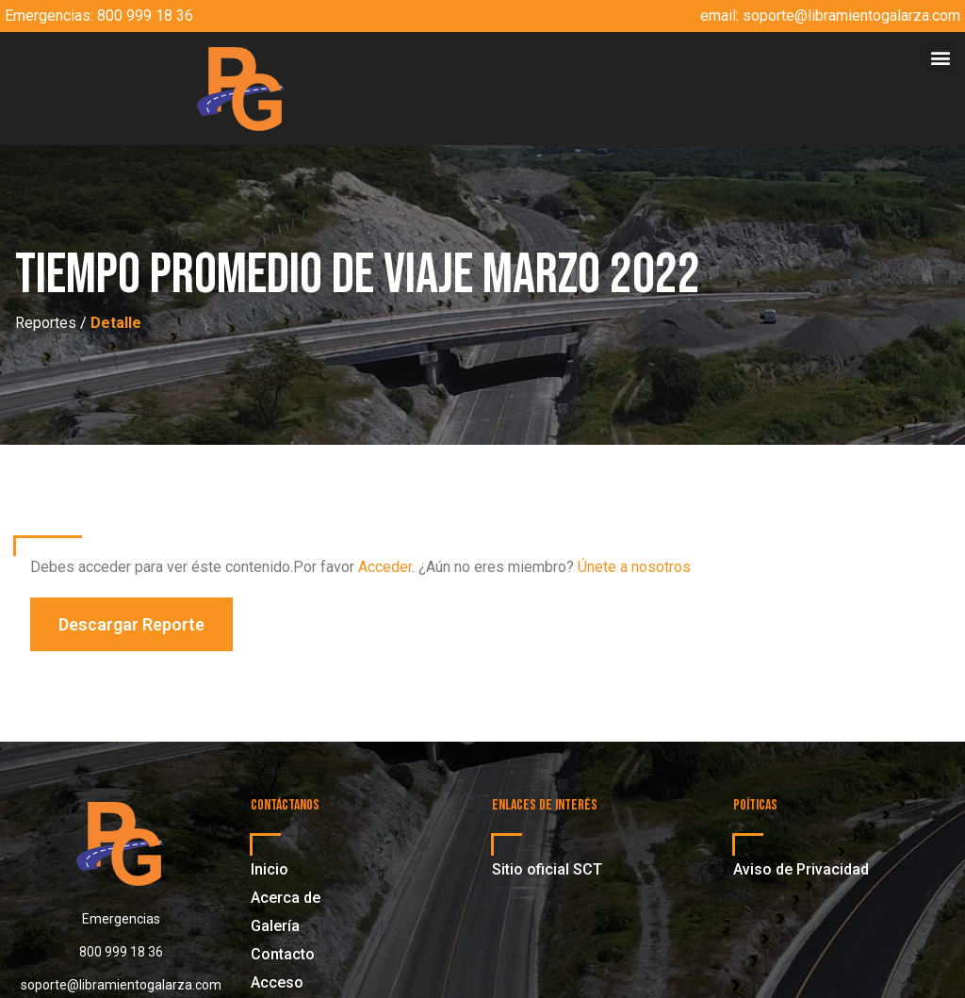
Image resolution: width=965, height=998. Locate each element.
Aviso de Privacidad (801, 869)
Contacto (283, 954)
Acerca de (285, 898)
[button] (940, 57)
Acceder (385, 567)
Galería (275, 926)
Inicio (269, 869)
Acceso (277, 982)
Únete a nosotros (634, 567)
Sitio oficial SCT (547, 869)
